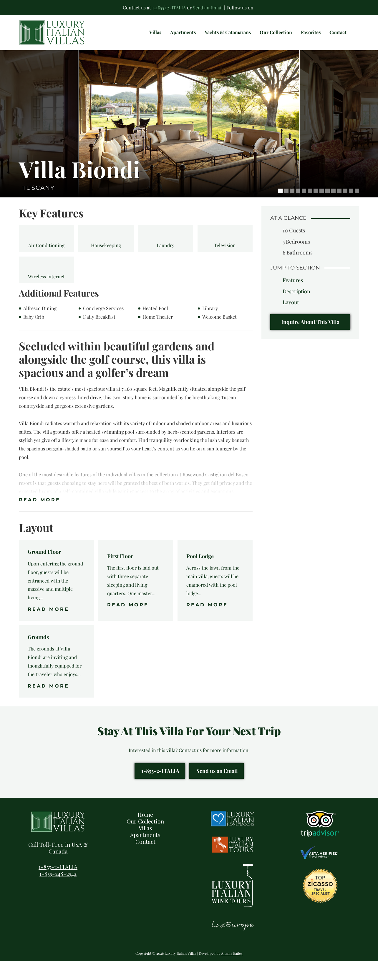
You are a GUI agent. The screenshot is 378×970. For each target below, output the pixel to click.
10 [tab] (333, 199)
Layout (291, 311)
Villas (145, 837)
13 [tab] (351, 199)
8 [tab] (321, 199)
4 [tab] (298, 199)
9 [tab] (327, 199)
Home (145, 823)
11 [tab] (339, 199)
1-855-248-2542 (58, 882)
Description (296, 300)
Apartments (145, 843)
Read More (39, 508)
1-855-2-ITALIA (160, 779)
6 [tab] (310, 199)
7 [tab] (316, 199)
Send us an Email (217, 779)
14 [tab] (357, 199)
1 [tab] (280, 199)
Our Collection (145, 830)
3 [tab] (292, 199)
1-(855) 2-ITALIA (168, 7)
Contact (145, 850)
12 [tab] (345, 199)
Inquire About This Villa (310, 330)
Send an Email (208, 7)
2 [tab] (286, 199)
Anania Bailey (232, 962)
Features (293, 288)
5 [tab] (304, 199)
